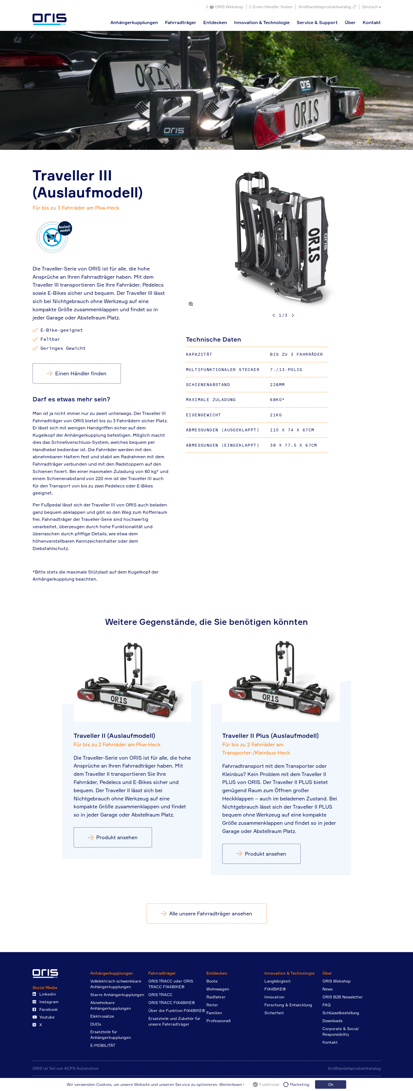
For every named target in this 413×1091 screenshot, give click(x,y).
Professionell (218, 1020)
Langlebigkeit (277, 981)
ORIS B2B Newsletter (342, 996)
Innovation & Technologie (262, 22)
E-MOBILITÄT (102, 1045)
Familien (214, 1012)
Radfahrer (216, 996)
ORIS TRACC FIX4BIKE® (171, 1002)
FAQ (326, 1004)
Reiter (212, 1004)
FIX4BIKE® (275, 988)
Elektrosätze (102, 1016)
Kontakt (372, 22)
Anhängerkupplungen (134, 22)
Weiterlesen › (231, 1084)
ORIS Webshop (226, 6)
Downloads (332, 1020)
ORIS (50, 19)
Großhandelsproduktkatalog (324, 6)
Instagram (46, 1001)
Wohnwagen (217, 988)
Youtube (44, 1017)
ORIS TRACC (160, 994)
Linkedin (44, 994)
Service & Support (317, 22)
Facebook (45, 1009)
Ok (330, 1084)
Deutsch (370, 6)
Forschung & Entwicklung (288, 1004)
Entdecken (215, 22)
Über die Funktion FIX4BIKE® (176, 1010)
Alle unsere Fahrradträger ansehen (210, 913)
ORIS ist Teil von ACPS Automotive (66, 1068)
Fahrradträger (180, 22)
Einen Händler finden (272, 6)
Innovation (274, 996)
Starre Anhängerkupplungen (117, 994)
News (327, 988)
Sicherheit (274, 1012)
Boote (212, 981)
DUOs (95, 1024)
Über (350, 22)
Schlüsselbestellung (340, 1012)
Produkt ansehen (117, 837)
